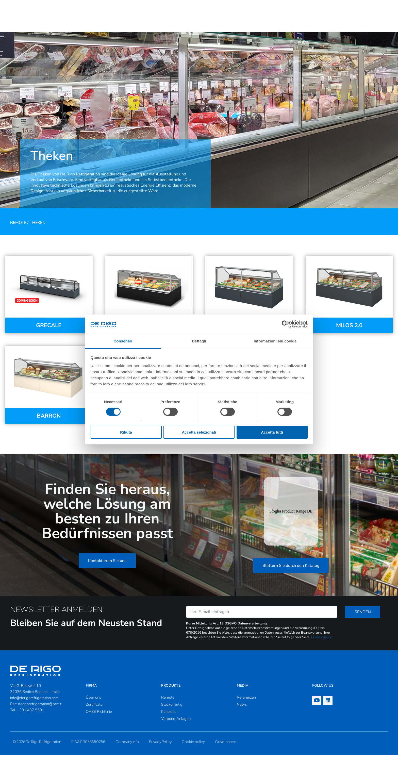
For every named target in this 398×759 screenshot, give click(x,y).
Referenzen (246, 701)
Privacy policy (321, 641)
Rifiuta (126, 432)
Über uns (93, 701)
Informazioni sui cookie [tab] (275, 341)
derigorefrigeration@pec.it (39, 708)
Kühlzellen (169, 715)
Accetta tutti (272, 432)
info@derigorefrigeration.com (34, 701)
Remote (18, 226)
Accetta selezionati (199, 432)
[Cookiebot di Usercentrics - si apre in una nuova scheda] (285, 324)
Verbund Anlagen (176, 722)
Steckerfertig (172, 708)
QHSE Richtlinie (99, 715)
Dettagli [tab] (199, 341)
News (242, 708)
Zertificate (94, 708)
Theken (37, 226)
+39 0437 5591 (30, 714)
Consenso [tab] (122, 341)
